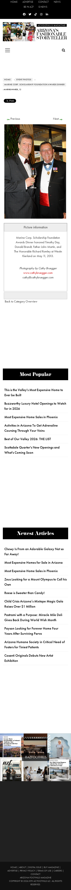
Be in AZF (29, 6)
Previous (15, 118)
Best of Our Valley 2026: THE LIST (27, 439)
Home (13, 1)
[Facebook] (24, 14)
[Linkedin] (47, 14)
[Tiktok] (35, 14)
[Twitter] (30, 14)
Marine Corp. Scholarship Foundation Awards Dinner (34, 84)
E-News (43, 6)
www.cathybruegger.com (38, 273)
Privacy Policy (27, 870)
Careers (58, 870)
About (22, 867)
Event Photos (23, 79)
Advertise (28, 1)
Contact (43, 1)
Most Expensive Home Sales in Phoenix (31, 417)
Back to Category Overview (21, 301)
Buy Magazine (51, 867)
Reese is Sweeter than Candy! (24, 593)
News (57, 1)
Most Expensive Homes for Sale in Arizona (33, 562)
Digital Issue (34, 867)
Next (56, 118)
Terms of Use (44, 870)
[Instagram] (41, 14)
